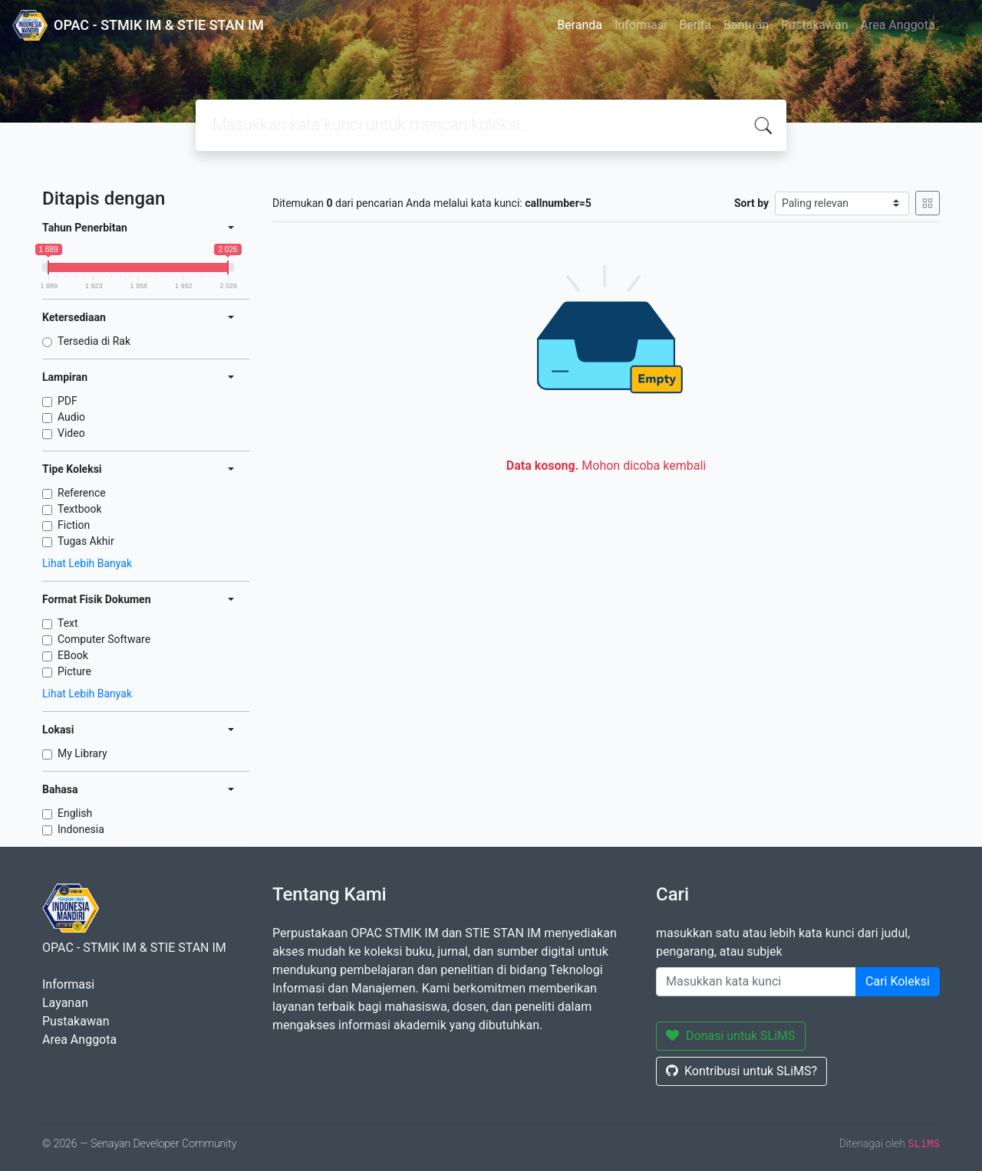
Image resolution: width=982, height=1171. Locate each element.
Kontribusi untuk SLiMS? (741, 1071)
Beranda (579, 25)
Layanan (65, 1003)
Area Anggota (898, 25)
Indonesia (81, 829)
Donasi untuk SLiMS (731, 1035)
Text (68, 623)
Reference (82, 493)
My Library (82, 753)
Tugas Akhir (86, 541)
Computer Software (104, 639)
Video (71, 433)
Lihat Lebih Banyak (87, 563)
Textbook (80, 509)
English (75, 813)
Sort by (751, 203)
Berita (695, 25)
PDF (67, 401)
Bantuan (746, 25)
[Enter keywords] (756, 981)
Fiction (74, 525)
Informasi (641, 25)
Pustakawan (814, 25)
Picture (74, 671)
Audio (71, 417)
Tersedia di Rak (94, 341)
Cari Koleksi (897, 981)
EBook (73, 655)
